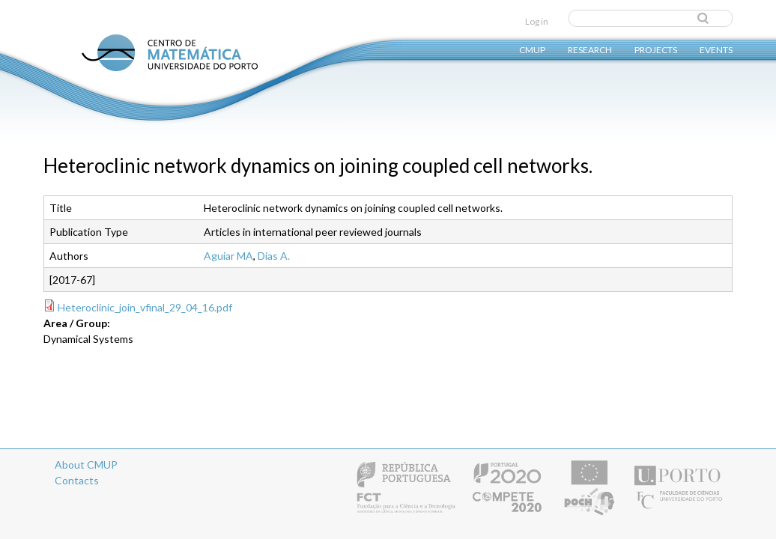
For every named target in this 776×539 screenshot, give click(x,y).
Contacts (77, 480)
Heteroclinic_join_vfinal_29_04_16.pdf (145, 307)
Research (590, 49)
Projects (655, 49)
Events (716, 49)
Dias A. (274, 255)
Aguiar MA (228, 255)
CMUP (532, 49)
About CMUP (86, 464)
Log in (536, 21)
